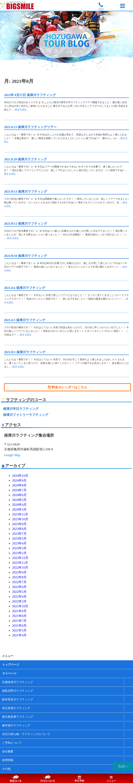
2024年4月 (19, 504)
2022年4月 (19, 596)
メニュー (111, 779)
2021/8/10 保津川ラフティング (25, 256)
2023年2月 (19, 553)
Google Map (12, 455)
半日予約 (79, 779)
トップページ (10, 664)
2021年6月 (19, 625)
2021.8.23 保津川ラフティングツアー (30, 127)
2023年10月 (20, 519)
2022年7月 (19, 582)
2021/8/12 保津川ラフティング (25, 223)
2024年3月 (19, 509)
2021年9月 (19, 611)
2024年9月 (19, 480)
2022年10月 (20, 567)
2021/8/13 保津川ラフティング (25, 191)
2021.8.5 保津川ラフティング (24, 320)
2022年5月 (19, 591)
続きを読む (21, 109)
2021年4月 (19, 635)
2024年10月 (20, 475)
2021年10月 (20, 606)
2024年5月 (19, 500)
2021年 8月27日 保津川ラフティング (30, 95)
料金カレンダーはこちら (67, 387)
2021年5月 (19, 630)
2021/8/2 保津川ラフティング (24, 352)
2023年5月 (19, 538)
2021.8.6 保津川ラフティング (24, 288)
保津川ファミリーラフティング (25, 414)
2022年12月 (20, 558)
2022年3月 (19, 601)
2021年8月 (19, 616)
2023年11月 (20, 514)
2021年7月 (19, 620)
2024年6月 (19, 495)
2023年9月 (19, 524)
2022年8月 (19, 577)
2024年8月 (19, 485)
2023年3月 (19, 548)
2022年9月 (19, 572)
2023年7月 (19, 533)
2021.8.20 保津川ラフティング (25, 159)
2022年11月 (20, 562)
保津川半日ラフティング (21, 408)
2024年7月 (19, 490)
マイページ (9, 673)
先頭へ (123, 766)
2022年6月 (19, 587)
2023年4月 (19, 543)
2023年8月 (19, 529)
